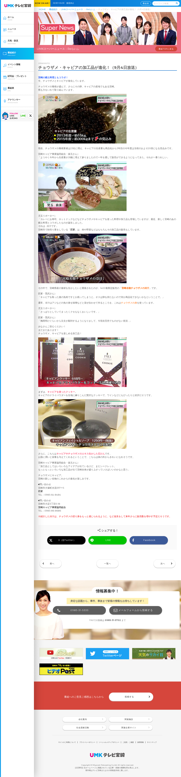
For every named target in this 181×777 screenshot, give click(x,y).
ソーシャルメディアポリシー (109, 742)
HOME (42, 9)
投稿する (129, 696)
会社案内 (82, 719)
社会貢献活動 (82, 728)
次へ (162, 563)
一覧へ (107, 563)
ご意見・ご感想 (128, 742)
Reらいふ (90, 9)
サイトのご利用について (67, 742)
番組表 (146, 3)
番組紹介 (53, 9)
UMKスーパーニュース (72, 9)
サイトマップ (152, 742)
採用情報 (140, 742)
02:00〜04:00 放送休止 (64, 3)
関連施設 (129, 719)
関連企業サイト (128, 728)
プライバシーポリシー (87, 742)
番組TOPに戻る (166, 49)
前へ (52, 563)
